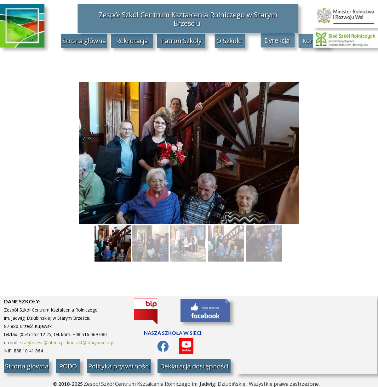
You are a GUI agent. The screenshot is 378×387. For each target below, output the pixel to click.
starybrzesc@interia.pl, (43, 343)
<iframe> (307, 335)
